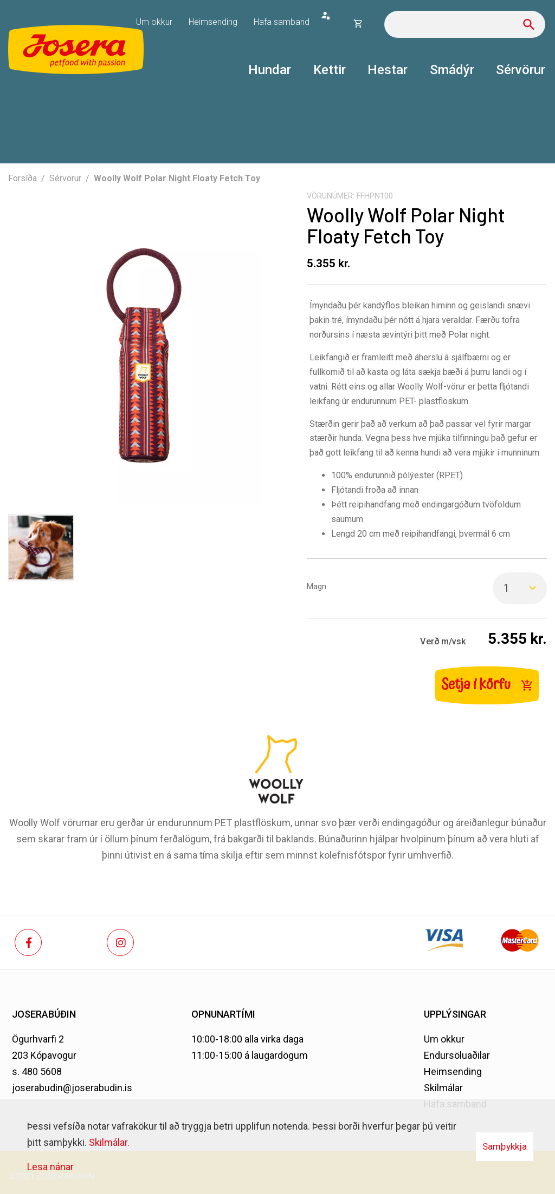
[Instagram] (120, 942)
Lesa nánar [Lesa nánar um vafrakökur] (50, 1166)
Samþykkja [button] (504, 1146)
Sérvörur (65, 178)
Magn (316, 586)
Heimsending (453, 1071)
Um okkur (444, 1039)
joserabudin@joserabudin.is (72, 1087)
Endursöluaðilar (457, 1055)
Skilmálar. (109, 1142)
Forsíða (22, 178)
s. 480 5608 (37, 1071)
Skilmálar (443, 1087)
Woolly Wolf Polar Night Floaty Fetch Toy (177, 178)
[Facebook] (28, 942)
